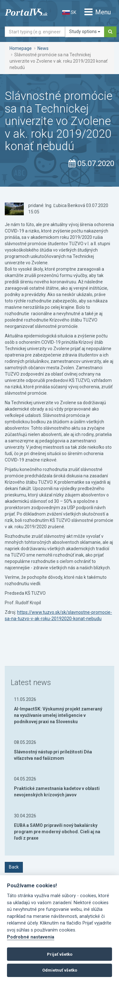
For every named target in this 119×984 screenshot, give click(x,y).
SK (69, 12)
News (43, 48)
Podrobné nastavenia (30, 937)
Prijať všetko (59, 954)
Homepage (21, 48)
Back (14, 867)
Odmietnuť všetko (59, 970)
